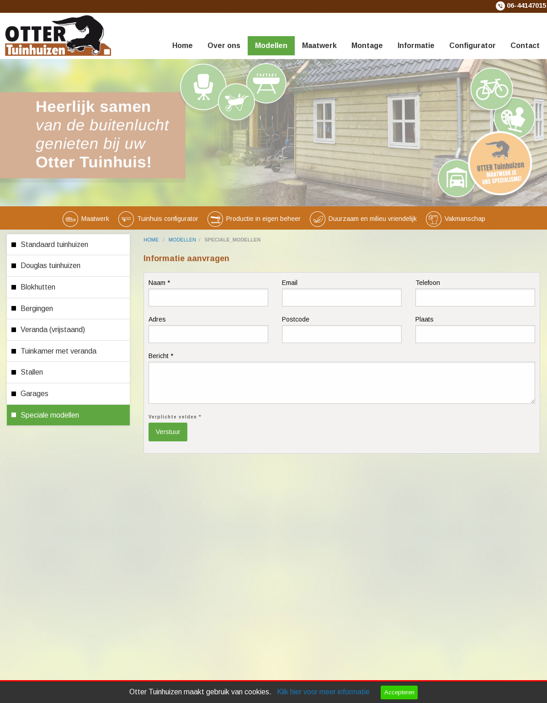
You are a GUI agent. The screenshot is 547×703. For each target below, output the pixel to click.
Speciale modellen (50, 415)
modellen (182, 239)
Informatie (416, 45)
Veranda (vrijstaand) (53, 329)
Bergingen (37, 308)
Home (182, 45)
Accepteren (399, 692)
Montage (367, 45)
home (151, 239)
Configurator (472, 45)
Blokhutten (38, 287)
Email (342, 292)
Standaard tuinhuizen (54, 244)
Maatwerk (319, 45)
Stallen (32, 372)
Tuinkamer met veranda (58, 351)
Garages (34, 393)
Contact (525, 45)
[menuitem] (182, 34)
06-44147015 (526, 5)
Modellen (271, 45)
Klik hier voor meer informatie (323, 692)
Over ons (223, 45)
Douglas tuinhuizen (50, 265)
